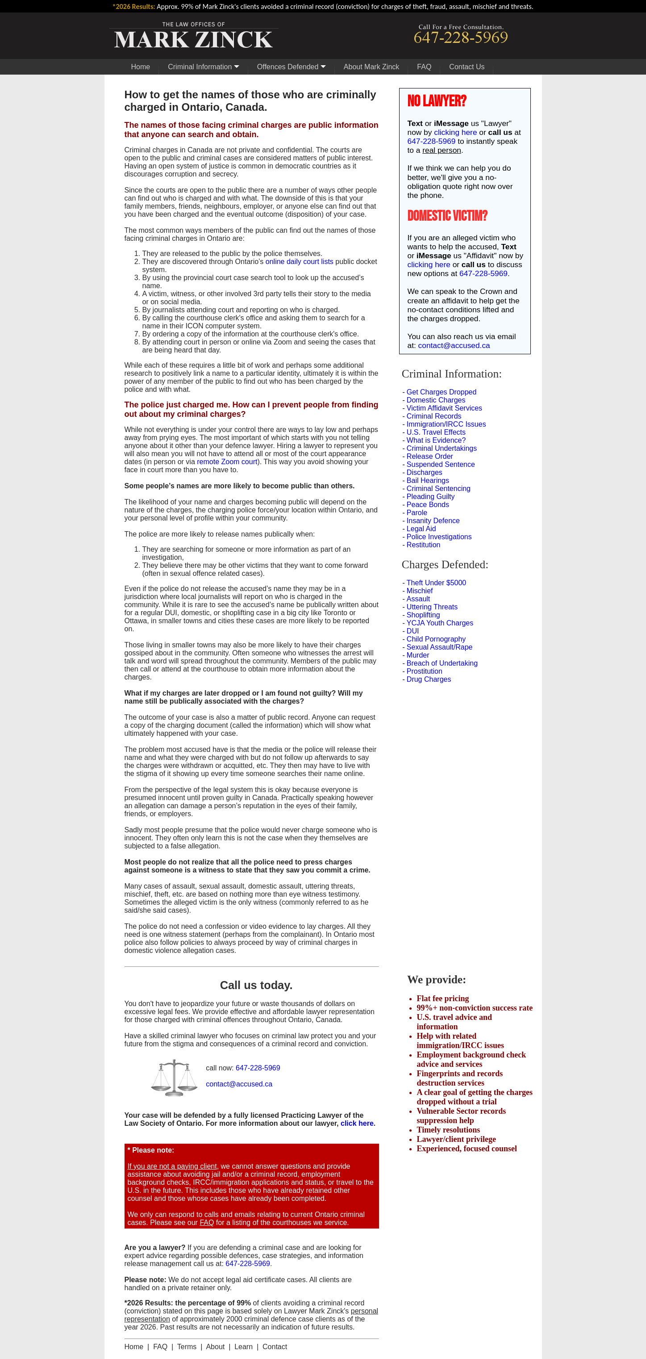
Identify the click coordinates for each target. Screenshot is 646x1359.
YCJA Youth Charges (440, 623)
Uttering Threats (432, 607)
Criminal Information (203, 67)
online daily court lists (299, 261)
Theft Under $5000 (436, 583)
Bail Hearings (428, 480)
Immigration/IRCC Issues (446, 424)
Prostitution (424, 671)
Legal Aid (421, 529)
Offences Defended (291, 67)
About (215, 1347)
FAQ (424, 67)
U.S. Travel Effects (436, 432)
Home (140, 67)
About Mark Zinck (371, 67)
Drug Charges (429, 679)
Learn (243, 1347)
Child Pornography (436, 639)
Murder (418, 655)
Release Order (430, 456)
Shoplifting (423, 615)
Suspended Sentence (441, 464)
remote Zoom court (227, 462)
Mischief (420, 591)
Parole (417, 512)
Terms (187, 1347)
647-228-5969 (258, 1068)
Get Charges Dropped (442, 392)
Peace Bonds (428, 504)
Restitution (424, 545)
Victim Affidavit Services (444, 408)
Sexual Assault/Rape (440, 647)
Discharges (424, 472)
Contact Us (466, 67)
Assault (418, 599)
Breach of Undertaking (442, 663)
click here (357, 1123)
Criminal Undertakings (442, 448)
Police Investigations (439, 537)
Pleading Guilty (431, 496)
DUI (413, 631)
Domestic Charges (436, 400)
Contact (275, 1347)
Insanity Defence (433, 520)
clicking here (455, 132)
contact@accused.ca (239, 1084)
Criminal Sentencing (439, 488)
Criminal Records (434, 416)
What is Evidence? (436, 440)
